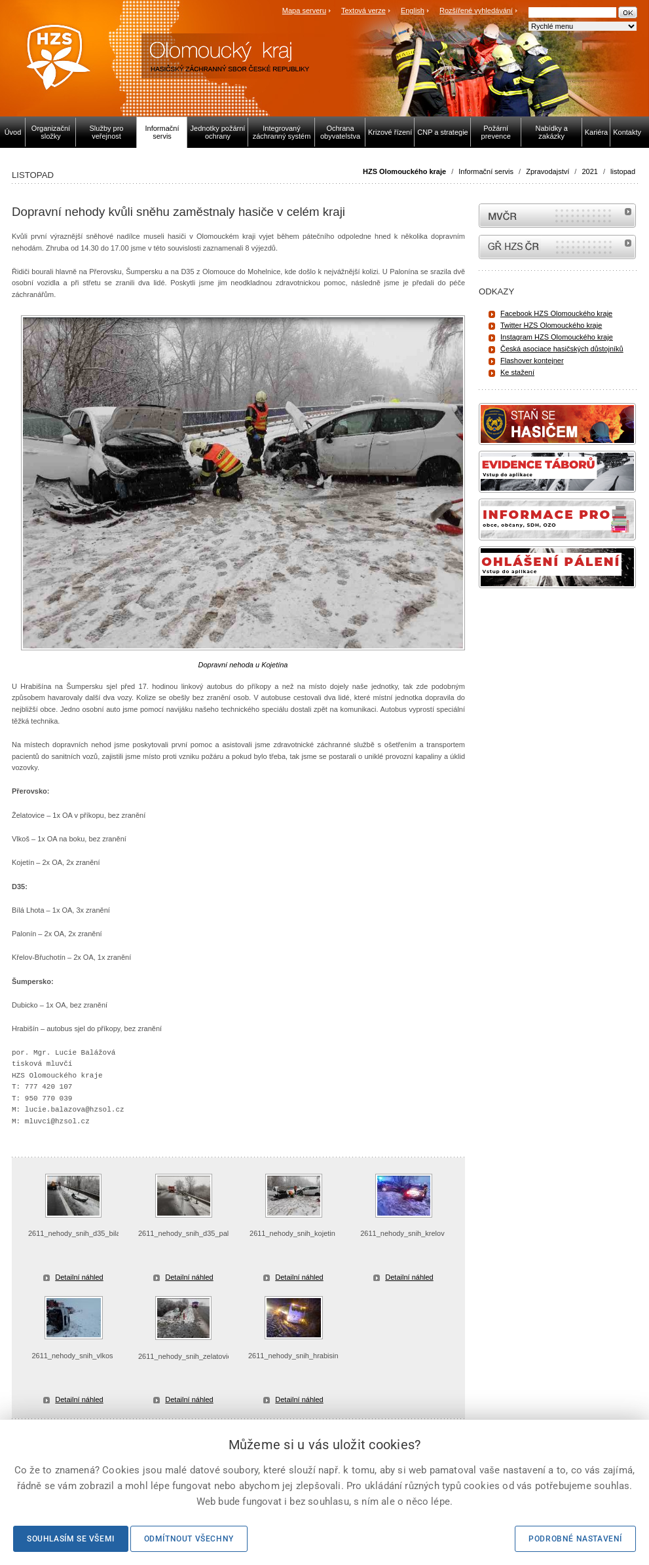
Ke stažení (517, 372)
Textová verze (363, 10)
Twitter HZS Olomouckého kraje (551, 325)
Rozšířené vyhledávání (476, 10)
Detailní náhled (79, 1277)
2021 (589, 171)
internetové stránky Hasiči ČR (557, 247)
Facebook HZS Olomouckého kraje (556, 313)
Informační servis (485, 171)
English (412, 10)
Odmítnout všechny (189, 1538)
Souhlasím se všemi (71, 1538)
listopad (622, 171)
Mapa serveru (304, 10)
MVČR (557, 215)
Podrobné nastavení (575, 1538)
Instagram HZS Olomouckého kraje (556, 337)
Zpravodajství (547, 171)
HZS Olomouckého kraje (404, 171)
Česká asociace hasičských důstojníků (561, 349)
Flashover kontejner (532, 360)
